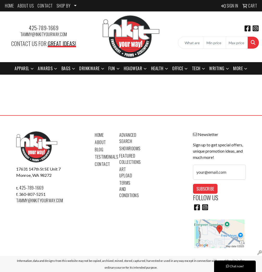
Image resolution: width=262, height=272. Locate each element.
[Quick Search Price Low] (215, 43)
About (100, 142)
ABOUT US (25, 6)
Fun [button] (111, 68)
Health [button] (157, 68)
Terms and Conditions (128, 189)
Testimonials (104, 157)
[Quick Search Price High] (237, 43)
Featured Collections (128, 159)
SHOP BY (64, 6)
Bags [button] (66, 68)
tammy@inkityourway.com (43, 34)
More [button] (238, 68)
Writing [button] (216, 68)
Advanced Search (127, 138)
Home (99, 135)
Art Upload (125, 172)
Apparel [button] (22, 68)
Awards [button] (45, 68)
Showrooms (128, 148)
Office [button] (177, 68)
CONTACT (45, 6)
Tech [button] (196, 68)
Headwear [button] (133, 68)
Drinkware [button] (89, 68)
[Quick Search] (191, 43)
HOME (9, 6)
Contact (102, 164)
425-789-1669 (43, 28)
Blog (99, 149)
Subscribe (205, 189)
